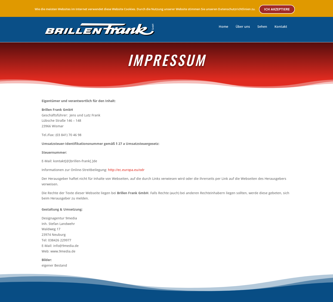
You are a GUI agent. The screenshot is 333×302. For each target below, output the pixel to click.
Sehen (262, 26)
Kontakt (280, 26)
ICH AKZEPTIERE (277, 9)
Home (223, 26)
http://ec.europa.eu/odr (126, 170)
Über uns (243, 26)
